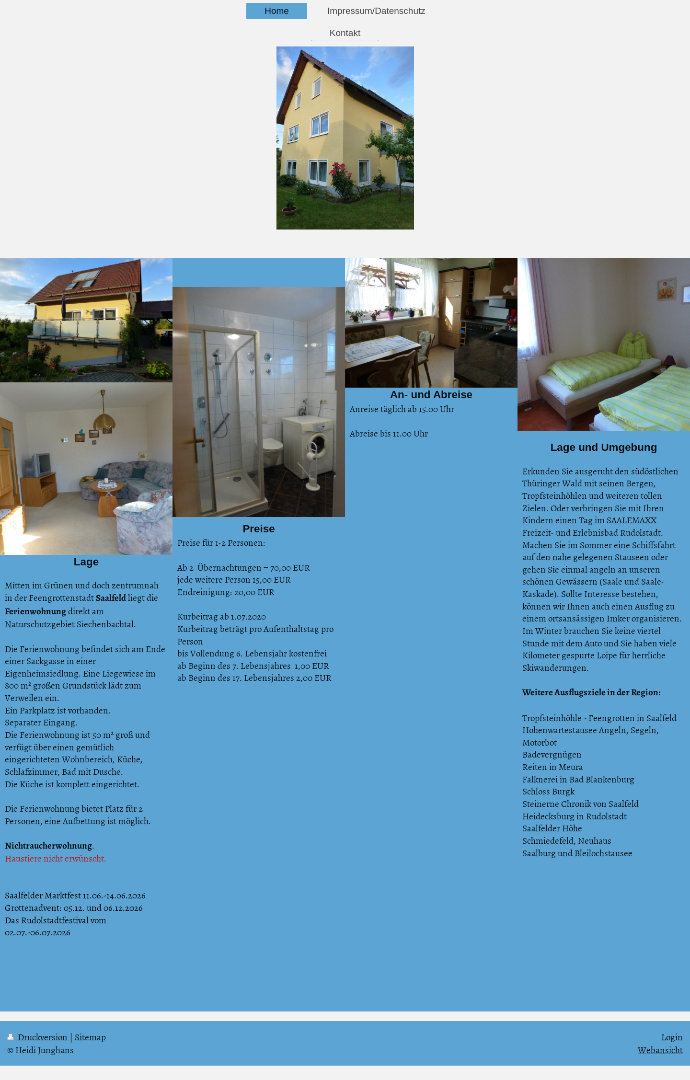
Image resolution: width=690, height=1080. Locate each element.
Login (672, 1037)
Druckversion (38, 1037)
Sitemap (90, 1037)
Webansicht (660, 1050)
